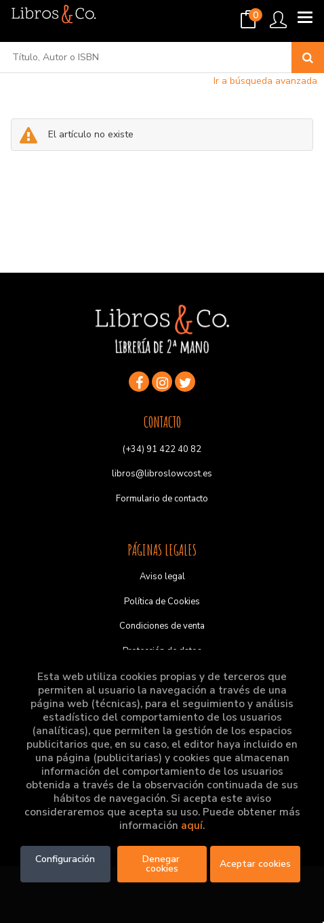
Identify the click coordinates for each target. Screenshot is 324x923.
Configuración (65, 859)
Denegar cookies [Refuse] (162, 864)
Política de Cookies (162, 601)
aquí (192, 825)
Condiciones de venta (162, 626)
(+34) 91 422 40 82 (162, 449)
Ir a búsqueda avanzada (265, 80)
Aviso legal (162, 576)
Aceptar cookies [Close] (255, 863)
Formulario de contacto (162, 499)
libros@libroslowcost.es (162, 474)
